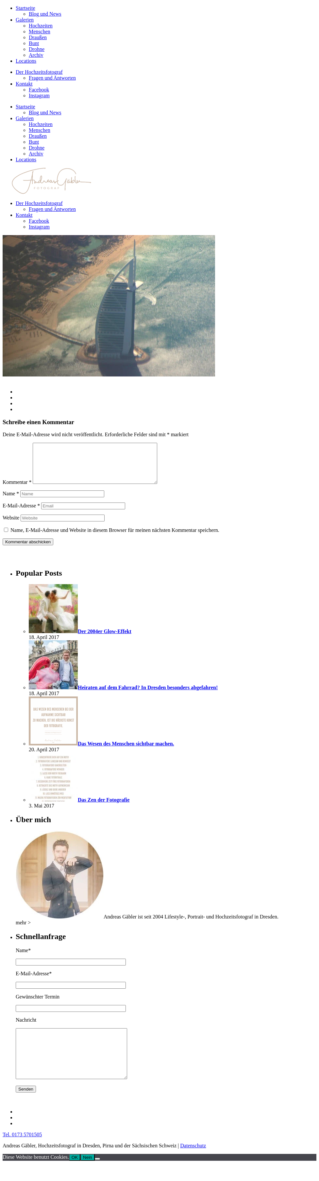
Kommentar (17, 490)
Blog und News (45, 14)
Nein (87, 1175)
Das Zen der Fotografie (103, 807)
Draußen (38, 37)
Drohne (36, 49)
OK (75, 1175)
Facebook (39, 89)
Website (11, 525)
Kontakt (24, 84)
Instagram (39, 95)
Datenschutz (193, 1163)
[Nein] (97, 1176)
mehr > (23, 930)
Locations (26, 61)
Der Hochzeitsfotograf (39, 72)
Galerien (25, 20)
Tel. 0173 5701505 (22, 1152)
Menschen (39, 31)
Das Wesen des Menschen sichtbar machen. (126, 751)
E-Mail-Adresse (21, 513)
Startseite (25, 8)
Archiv (36, 55)
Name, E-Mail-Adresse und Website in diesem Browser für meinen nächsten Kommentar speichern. (114, 538)
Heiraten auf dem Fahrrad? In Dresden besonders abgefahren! (148, 695)
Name (11, 501)
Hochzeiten (41, 25)
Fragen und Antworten (52, 78)
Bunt (34, 43)
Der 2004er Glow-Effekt (104, 639)
